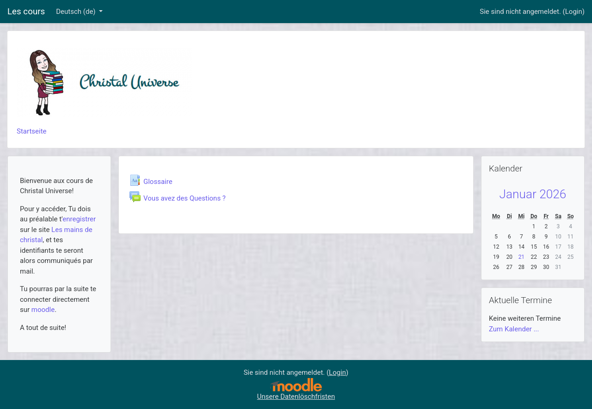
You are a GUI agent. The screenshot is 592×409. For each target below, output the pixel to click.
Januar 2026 (533, 194)
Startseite (32, 131)
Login (573, 11)
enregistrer (79, 219)
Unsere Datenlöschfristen (296, 396)
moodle (43, 309)
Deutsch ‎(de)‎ (76, 11)
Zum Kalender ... (514, 329)
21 (521, 257)
